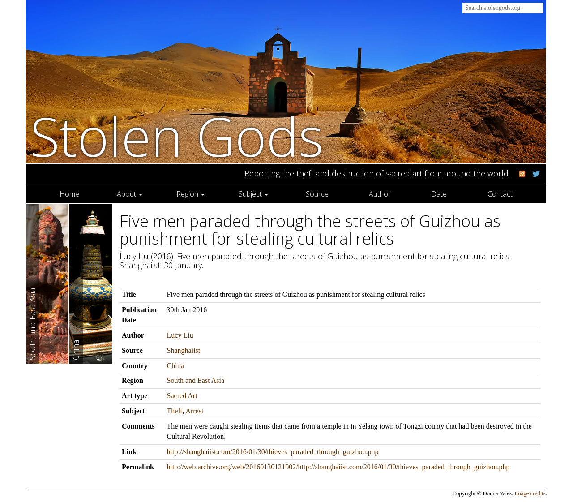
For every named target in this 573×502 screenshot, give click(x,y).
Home (69, 194)
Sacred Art (182, 395)
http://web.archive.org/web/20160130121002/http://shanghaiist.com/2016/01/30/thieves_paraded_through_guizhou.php (338, 467)
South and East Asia (195, 380)
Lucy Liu (180, 335)
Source (317, 194)
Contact (500, 194)
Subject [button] (253, 194)
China (175, 365)
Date (439, 194)
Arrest (194, 411)
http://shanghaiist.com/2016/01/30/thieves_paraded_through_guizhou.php (273, 451)
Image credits (530, 493)
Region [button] (190, 194)
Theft (175, 411)
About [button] (129, 194)
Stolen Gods (177, 135)
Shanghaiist (184, 350)
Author (380, 194)
